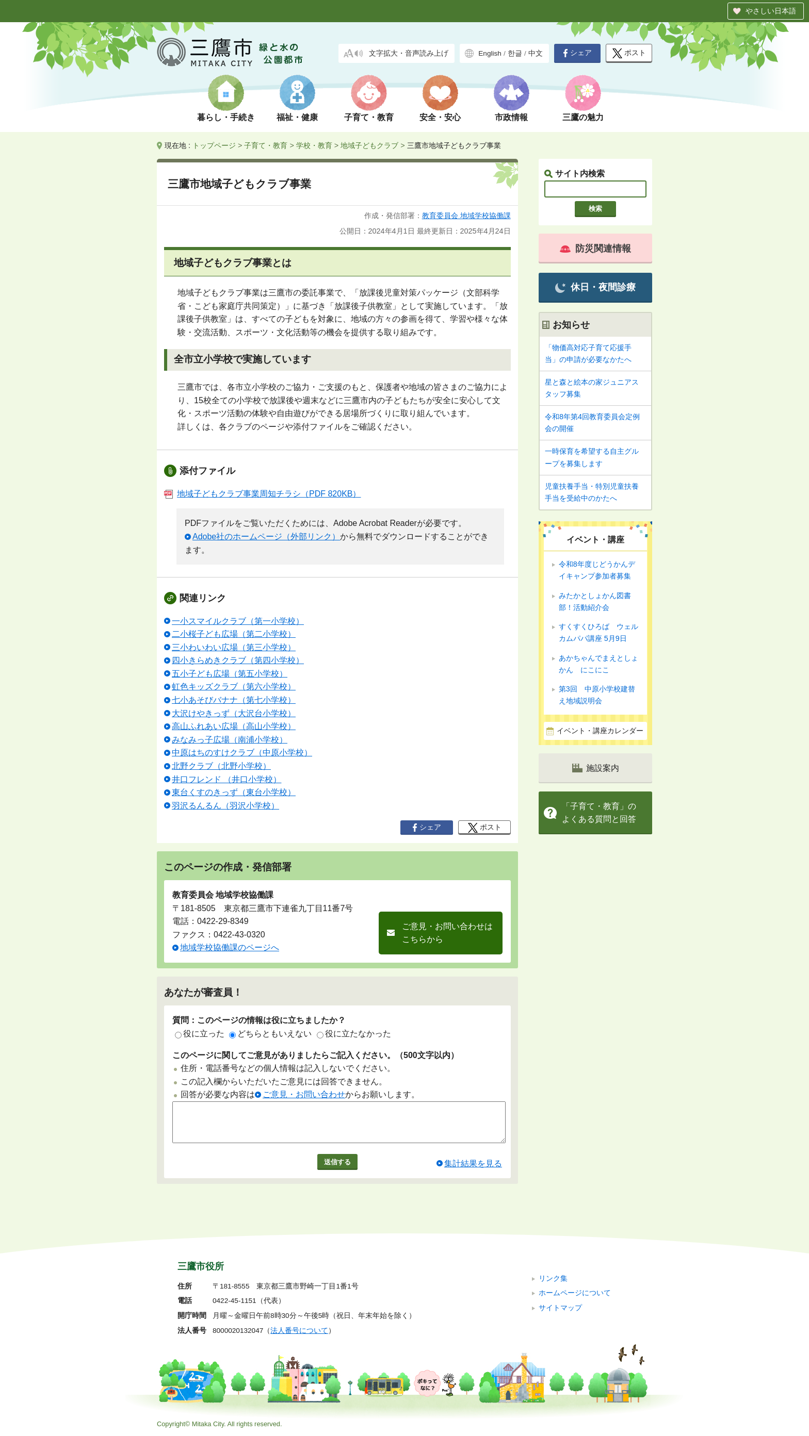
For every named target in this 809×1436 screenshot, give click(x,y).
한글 (515, 53)
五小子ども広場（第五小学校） (229, 673)
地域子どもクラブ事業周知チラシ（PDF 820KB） (262, 493)
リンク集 (553, 1278)
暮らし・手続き (226, 117)
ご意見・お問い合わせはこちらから (447, 933)
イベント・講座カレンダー (600, 731)
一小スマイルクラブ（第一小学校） (238, 621)
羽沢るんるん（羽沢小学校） (225, 805)
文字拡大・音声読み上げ (408, 53)
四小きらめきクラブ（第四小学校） (238, 660)
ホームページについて (575, 1293)
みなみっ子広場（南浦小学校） (229, 739)
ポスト (629, 53)
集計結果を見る (473, 1171)
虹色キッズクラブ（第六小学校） (234, 686)
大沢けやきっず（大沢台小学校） (234, 713)
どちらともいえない (270, 1033)
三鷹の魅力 (583, 117)
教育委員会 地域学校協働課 (466, 215)
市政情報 (511, 117)
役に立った (199, 1033)
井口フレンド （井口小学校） (226, 779)
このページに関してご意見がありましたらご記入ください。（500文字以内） (315, 1055)
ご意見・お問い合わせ (304, 1094)
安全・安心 (440, 117)
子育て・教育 (369, 117)
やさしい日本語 (771, 11)
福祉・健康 (297, 117)
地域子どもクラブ (369, 145)
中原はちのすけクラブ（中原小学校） (242, 752)
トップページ (214, 145)
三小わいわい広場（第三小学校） (234, 647)
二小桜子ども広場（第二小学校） (234, 634)
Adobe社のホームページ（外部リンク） (266, 536)
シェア (577, 53)
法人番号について (299, 1330)
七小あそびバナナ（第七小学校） (234, 700)
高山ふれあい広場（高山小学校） (234, 726)
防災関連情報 (595, 248)
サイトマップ (560, 1308)
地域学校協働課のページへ (229, 947)
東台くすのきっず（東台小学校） (234, 792)
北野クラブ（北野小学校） (221, 766)
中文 (535, 53)
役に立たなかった (354, 1033)
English (489, 53)
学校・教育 (314, 145)
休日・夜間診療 (595, 287)
